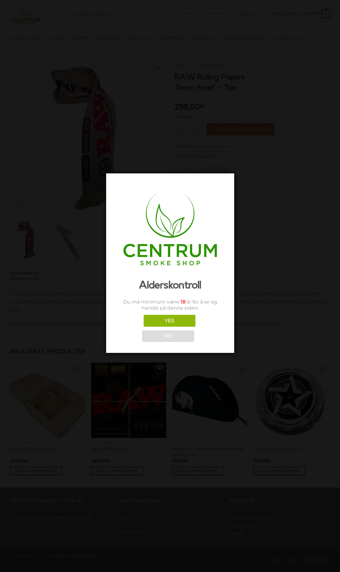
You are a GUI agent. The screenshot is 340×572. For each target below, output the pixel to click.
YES (169, 321)
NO (168, 336)
